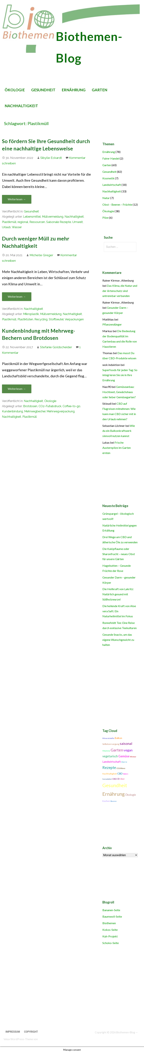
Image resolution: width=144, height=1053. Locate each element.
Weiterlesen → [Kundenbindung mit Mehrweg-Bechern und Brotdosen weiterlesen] (17, 388)
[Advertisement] (71, 990)
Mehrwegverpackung (61, 411)
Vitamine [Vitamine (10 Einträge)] (106, 751)
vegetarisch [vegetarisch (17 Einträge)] (110, 756)
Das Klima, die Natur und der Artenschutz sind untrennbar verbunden (119, 291)
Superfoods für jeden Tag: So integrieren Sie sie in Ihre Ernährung (119, 375)
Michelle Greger (41, 255)
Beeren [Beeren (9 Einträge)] (113, 801)
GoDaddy (43, 1039)
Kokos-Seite (110, 929)
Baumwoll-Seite (112, 916)
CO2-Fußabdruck (50, 406)
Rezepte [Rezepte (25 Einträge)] (109, 767)
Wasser (17, 227)
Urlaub (6, 227)
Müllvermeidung (52, 216)
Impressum (13, 1031)
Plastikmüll (9, 222)
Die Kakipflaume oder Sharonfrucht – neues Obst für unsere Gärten (118, 554)
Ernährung (74, 90)
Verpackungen (74, 319)
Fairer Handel (110, 158)
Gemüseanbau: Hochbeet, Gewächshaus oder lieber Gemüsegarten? (119, 392)
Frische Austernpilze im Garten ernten (116, 448)
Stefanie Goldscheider (56, 347)
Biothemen (109, 923)
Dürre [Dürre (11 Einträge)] (124, 762)
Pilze (105, 217)
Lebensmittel (32, 216)
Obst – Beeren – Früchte (117, 204)
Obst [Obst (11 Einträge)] (122, 779)
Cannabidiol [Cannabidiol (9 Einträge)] (107, 779)
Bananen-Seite (111, 910)
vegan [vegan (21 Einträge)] (128, 750)
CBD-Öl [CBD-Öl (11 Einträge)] (115, 779)
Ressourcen (37, 222)
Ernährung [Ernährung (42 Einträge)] (113, 794)
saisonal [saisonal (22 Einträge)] (126, 743)
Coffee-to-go (71, 406)
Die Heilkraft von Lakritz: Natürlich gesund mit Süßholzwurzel (118, 594)
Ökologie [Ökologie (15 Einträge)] (130, 794)
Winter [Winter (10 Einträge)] (133, 757)
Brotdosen (30, 406)
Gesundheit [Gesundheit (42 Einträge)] (114, 785)
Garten (99, 90)
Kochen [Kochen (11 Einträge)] (106, 801)
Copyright (31, 1031)
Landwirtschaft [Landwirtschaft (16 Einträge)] (111, 761)
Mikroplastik (31, 314)
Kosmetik (108, 178)
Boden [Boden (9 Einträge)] (125, 774)
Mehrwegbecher (34, 411)
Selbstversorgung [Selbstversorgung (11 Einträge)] (110, 744)
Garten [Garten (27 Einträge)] (117, 750)
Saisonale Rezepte (58, 222)
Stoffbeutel (56, 319)
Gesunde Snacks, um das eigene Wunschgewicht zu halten (118, 640)
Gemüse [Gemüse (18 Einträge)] (123, 756)
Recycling (41, 319)
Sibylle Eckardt (51, 158)
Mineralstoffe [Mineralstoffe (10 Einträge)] (108, 738)
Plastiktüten (25, 319)
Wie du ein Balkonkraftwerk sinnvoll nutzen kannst (118, 431)
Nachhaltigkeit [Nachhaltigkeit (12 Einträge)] (109, 773)
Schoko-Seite (110, 943)
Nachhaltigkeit (21, 105)
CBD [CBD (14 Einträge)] (120, 773)
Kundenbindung (12, 411)
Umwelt (77, 222)
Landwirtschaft (111, 184)
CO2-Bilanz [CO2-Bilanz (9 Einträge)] (121, 768)
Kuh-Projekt (110, 936)
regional (23, 222)
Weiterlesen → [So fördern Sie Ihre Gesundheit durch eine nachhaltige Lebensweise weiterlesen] (17, 199)
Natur (106, 198)
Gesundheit (43, 90)
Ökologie (15, 90)
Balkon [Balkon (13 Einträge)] (118, 738)
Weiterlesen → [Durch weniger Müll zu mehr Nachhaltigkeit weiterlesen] (17, 296)
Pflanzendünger (112, 324)
